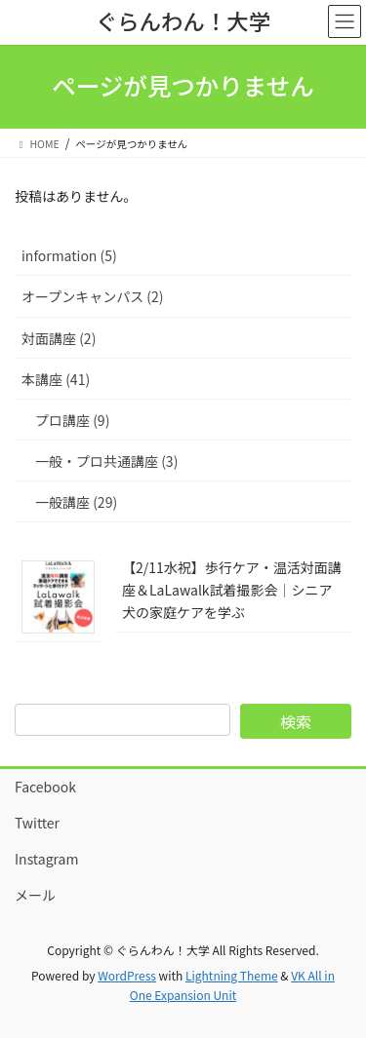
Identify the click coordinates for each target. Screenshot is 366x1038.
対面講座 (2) (58, 338)
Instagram (46, 858)
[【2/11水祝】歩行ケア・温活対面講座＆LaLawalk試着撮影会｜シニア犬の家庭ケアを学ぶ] (58, 596)
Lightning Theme (231, 975)
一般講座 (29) (76, 502)
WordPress (127, 975)
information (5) (69, 255)
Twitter (37, 822)
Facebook (45, 786)
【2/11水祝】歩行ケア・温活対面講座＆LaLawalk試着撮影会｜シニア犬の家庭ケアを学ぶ (232, 589)
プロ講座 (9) (72, 420)
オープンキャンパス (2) (92, 296)
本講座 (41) (55, 379)
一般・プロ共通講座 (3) (106, 461)
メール (35, 894)
